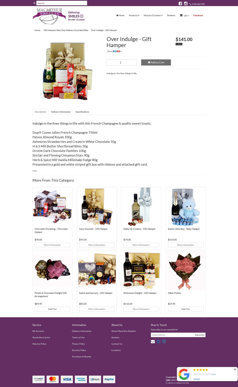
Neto (187, 383)
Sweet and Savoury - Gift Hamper (95, 293)
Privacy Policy (78, 343)
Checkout (198, 15)
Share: (114, 51)
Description (40, 111)
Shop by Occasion (153, 15)
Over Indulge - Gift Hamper (104, 30)
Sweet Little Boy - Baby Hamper (184, 228)
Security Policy (79, 350)
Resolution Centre (41, 337)
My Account (38, 331)
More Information (52, 245)
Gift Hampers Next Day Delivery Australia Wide (66, 30)
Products (134, 15)
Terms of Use (78, 337)
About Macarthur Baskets (123, 331)
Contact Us (116, 343)
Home (120, 15)
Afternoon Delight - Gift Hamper (139, 293)
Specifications (82, 111)
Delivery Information (61, 111)
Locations (116, 350)
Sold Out (52, 309)
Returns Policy (39, 343)
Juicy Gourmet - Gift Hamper (93, 228)
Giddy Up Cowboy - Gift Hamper (139, 228)
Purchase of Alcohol (81, 356)
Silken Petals (174, 293)
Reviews (171, 15)
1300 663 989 (197, 4)
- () (184, 15)
